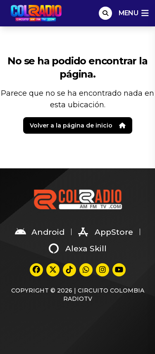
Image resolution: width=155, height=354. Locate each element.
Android (39, 232)
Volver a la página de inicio (78, 125)
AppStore (105, 232)
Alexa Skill (78, 248)
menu (133, 13)
